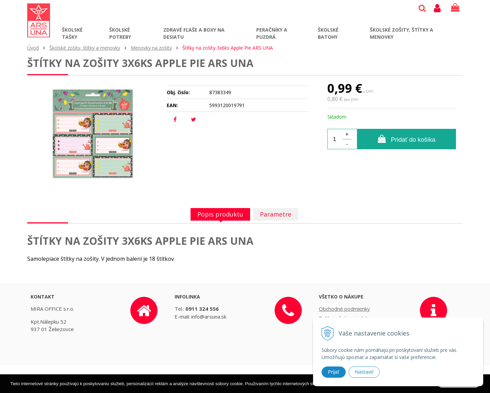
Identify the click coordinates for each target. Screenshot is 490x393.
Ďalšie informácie (376, 389)
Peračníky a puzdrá (271, 33)
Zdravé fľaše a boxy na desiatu (194, 33)
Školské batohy (328, 33)
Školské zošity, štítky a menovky (401, 33)
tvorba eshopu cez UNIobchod (263, 379)
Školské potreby (120, 33)
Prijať (333, 372)
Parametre (275, 214)
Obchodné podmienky (344, 308)
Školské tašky (72, 33)
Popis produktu (220, 214)
